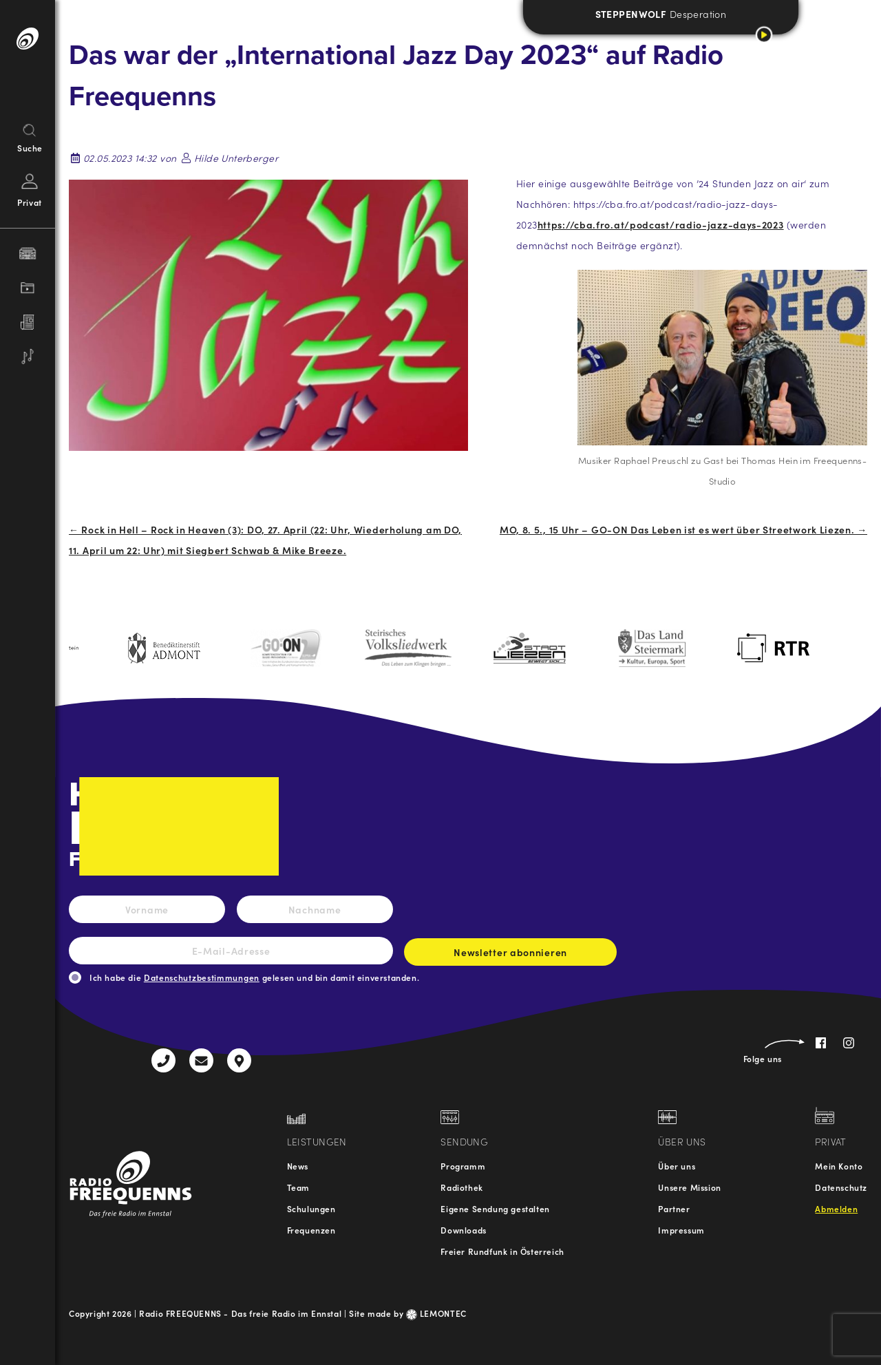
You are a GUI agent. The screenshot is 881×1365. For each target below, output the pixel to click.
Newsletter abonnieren (510, 955)
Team (298, 1187)
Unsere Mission (689, 1187)
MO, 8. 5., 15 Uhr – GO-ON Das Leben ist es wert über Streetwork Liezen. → (683, 529)
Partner (674, 1208)
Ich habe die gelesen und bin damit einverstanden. (254, 977)
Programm (462, 1166)
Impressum (681, 1230)
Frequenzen (311, 1230)
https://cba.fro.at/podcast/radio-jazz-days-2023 (661, 224)
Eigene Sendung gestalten (494, 1208)
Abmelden (836, 1208)
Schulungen (311, 1208)
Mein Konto (838, 1166)
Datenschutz (841, 1187)
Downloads (463, 1230)
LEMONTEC (436, 1313)
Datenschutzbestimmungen (201, 977)
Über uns (676, 1166)
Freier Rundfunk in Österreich (502, 1251)
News (297, 1166)
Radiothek (461, 1187)
